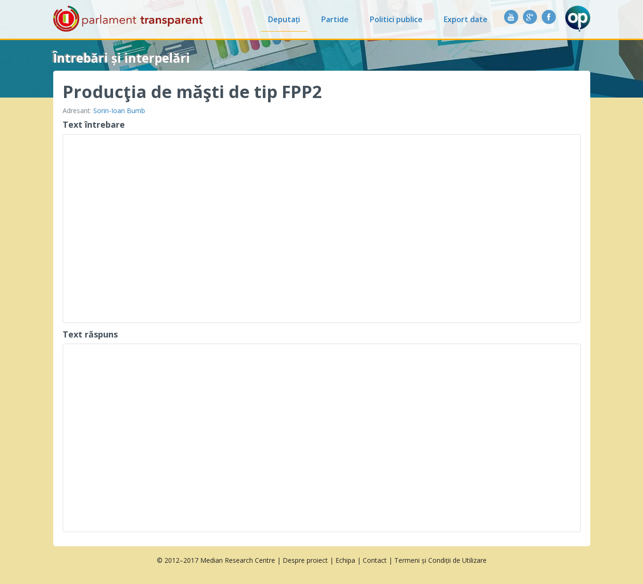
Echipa (345, 560)
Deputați (284, 19)
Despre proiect (305, 560)
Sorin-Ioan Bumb (119, 110)
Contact (375, 560)
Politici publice (396, 19)
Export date (466, 19)
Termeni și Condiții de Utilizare (440, 560)
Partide (335, 19)
